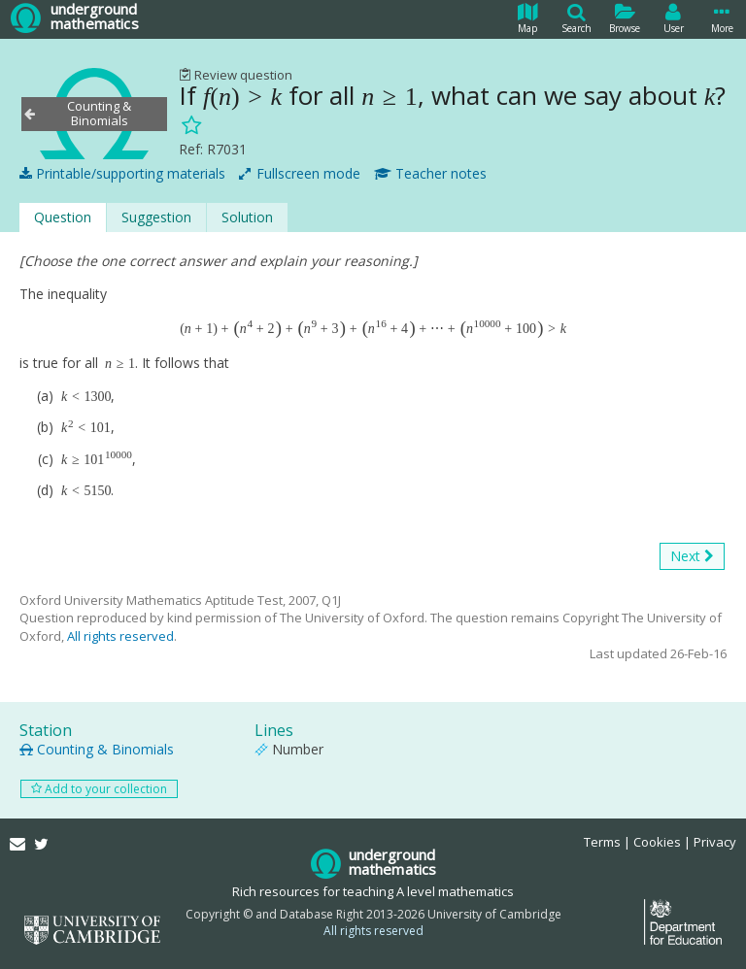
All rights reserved (120, 636)
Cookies (657, 842)
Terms (602, 842)
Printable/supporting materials (122, 174)
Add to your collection (99, 789)
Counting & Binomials (96, 749)
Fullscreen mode (299, 174)
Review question (235, 75)
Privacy (715, 842)
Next (692, 556)
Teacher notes (430, 174)
